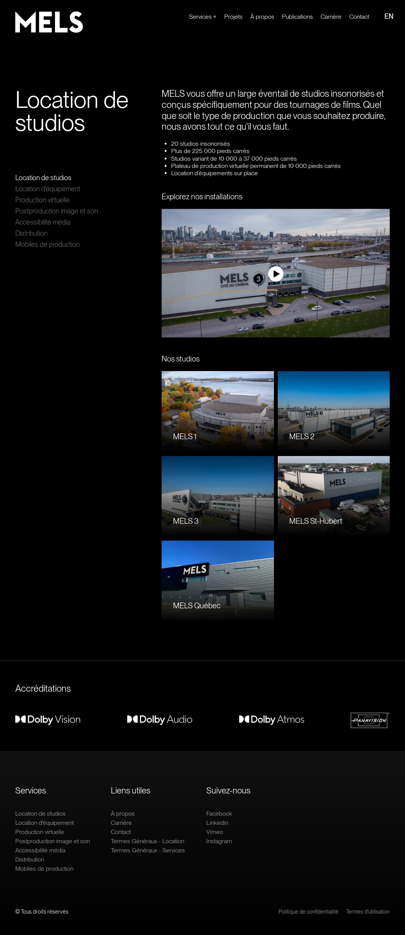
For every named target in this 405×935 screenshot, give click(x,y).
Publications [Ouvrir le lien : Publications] (297, 16)
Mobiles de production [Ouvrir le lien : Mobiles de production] (47, 244)
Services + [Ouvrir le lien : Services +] (203, 16)
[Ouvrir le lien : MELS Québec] (218, 581)
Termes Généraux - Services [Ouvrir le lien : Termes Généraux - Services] (148, 850)
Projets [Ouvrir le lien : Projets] (233, 16)
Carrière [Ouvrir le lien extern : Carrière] (331, 16)
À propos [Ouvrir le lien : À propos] (262, 16)
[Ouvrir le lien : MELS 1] (218, 411)
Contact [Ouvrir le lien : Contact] (359, 16)
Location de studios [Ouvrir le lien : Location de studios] (43, 178)
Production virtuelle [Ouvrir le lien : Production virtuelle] (42, 200)
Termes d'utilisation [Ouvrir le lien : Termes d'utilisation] (368, 912)
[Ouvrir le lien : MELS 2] (334, 411)
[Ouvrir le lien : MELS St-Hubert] (334, 496)
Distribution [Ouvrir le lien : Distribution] (31, 233)
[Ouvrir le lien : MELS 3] (218, 496)
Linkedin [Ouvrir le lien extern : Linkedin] (217, 822)
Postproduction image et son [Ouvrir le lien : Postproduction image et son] (56, 211)
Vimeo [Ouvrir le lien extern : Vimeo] (214, 832)
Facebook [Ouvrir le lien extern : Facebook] (219, 813)
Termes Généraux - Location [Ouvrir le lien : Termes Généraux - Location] (147, 841)
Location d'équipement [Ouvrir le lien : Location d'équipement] (47, 189)
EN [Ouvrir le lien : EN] (389, 16)
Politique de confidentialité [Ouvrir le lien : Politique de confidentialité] (309, 912)
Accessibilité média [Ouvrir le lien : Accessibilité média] (42, 222)
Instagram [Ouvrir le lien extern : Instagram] (219, 841)
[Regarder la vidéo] (276, 274)
